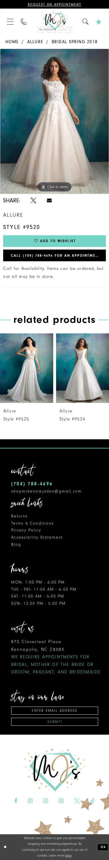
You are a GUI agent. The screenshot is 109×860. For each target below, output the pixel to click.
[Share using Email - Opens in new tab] (49, 200)
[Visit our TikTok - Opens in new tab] (92, 801)
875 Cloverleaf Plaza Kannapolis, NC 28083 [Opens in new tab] (56, 657)
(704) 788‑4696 (32, 484)
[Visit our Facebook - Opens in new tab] (16, 801)
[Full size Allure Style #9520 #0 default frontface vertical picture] (54, 121)
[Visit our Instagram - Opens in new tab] (30, 801)
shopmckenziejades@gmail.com (46, 491)
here (68, 855)
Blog (16, 544)
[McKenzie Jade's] (54, 22)
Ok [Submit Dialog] (103, 847)
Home (12, 41)
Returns (19, 516)
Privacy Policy (26, 530)
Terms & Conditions (32, 523)
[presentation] (26, 368)
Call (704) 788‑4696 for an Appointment (55, 256)
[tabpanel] (54, 121)
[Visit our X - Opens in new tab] (77, 801)
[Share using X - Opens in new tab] (33, 200)
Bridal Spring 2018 (75, 41)
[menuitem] (10, 21)
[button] (10, 21)
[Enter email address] (54, 711)
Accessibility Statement (37, 537)
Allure (35, 41)
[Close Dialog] (5, 847)
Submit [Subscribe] (54, 722)
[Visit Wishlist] (98, 22)
